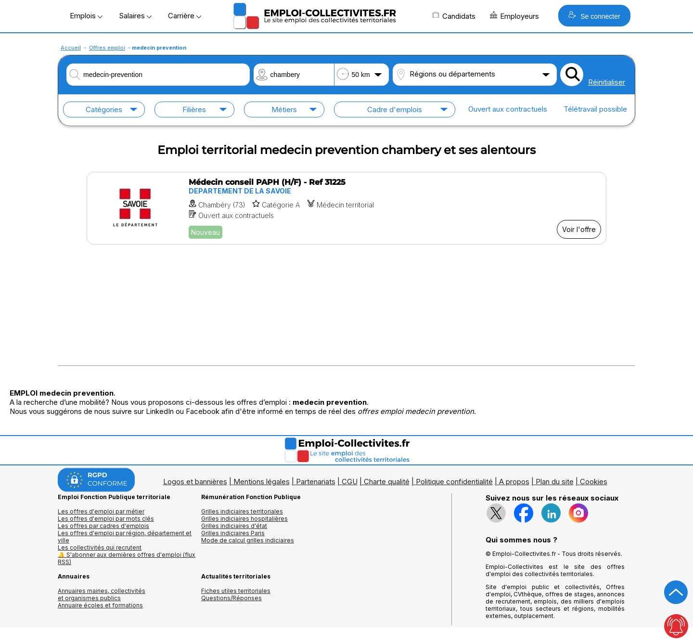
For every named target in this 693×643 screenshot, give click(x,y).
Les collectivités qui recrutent (99, 547)
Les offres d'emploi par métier (101, 511)
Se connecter (594, 15)
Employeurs (514, 16)
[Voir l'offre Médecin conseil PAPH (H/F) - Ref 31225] (346, 208)
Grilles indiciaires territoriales (242, 511)
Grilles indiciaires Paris (233, 533)
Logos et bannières (195, 481)
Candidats (453, 16)
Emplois (86, 15)
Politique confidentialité (454, 481)
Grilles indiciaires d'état (234, 525)
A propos (514, 481)
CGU (350, 481)
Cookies (593, 481)
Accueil (71, 47)
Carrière (184, 15)
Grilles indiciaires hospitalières (244, 518)
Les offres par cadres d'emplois (103, 525)
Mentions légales (261, 481)
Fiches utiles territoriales (235, 590)
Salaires (135, 15)
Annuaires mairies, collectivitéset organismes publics (101, 594)
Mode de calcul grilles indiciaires (247, 540)
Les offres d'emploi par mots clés (106, 518)
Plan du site (555, 481)
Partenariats (315, 481)
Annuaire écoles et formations (100, 605)
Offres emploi (107, 47)
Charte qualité (387, 481)
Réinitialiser (606, 82)
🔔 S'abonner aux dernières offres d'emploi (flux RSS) (126, 558)
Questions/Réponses (231, 598)
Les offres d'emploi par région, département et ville (125, 536)
